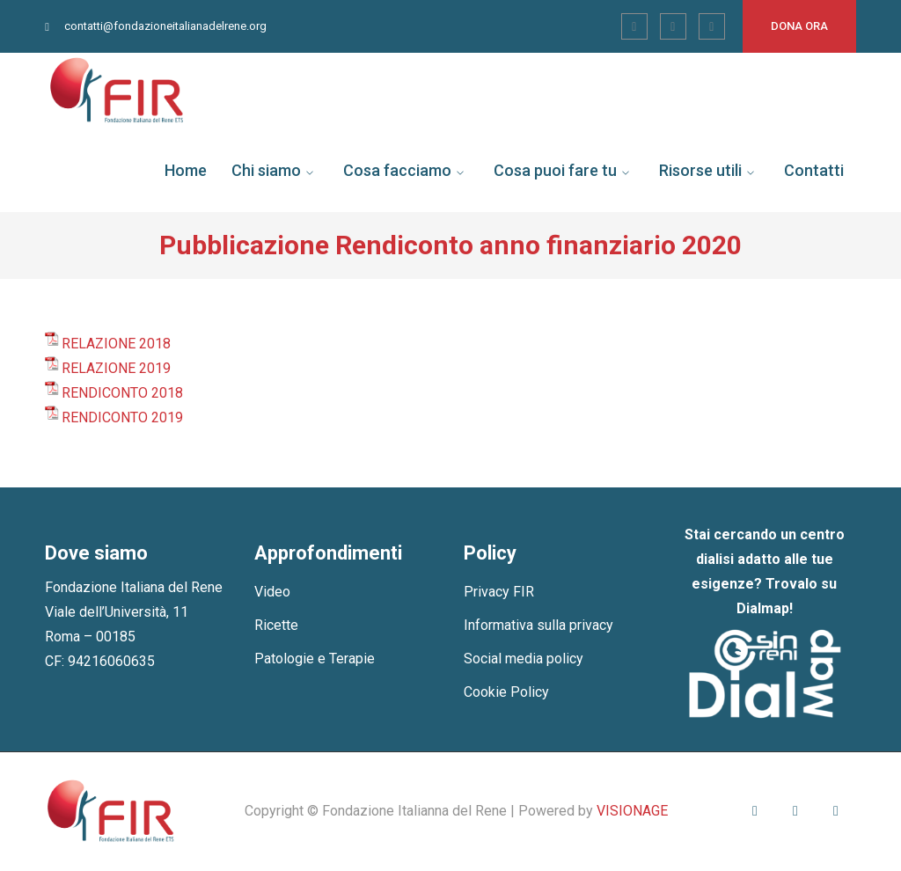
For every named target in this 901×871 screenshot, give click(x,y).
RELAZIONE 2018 (116, 343)
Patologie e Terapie (314, 658)
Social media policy (523, 658)
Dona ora (799, 26)
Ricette (276, 625)
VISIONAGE (632, 810)
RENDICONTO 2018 (122, 392)
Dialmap (762, 608)
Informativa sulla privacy (538, 625)
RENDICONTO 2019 (122, 417)
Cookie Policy (506, 692)
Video (272, 591)
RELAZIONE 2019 (116, 368)
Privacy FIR (499, 591)
